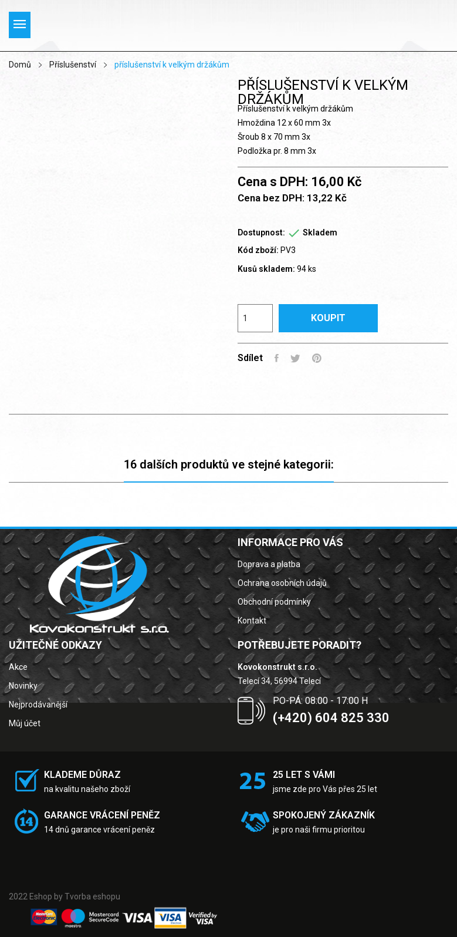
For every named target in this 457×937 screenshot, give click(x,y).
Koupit (328, 317)
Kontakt (252, 620)
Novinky (23, 685)
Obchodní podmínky (274, 601)
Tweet (295, 358)
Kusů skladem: (266, 269)
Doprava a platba (269, 564)
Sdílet (277, 358)
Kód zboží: (258, 250)
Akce (18, 667)
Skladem (320, 232)
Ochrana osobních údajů (282, 583)
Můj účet (24, 723)
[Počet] (255, 318)
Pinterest (316, 358)
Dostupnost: (261, 232)
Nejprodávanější (38, 704)
